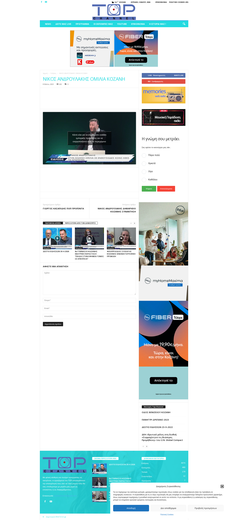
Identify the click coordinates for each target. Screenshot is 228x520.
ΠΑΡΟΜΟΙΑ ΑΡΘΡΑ (53, 223)
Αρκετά (152, 163)
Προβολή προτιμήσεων (206, 508)
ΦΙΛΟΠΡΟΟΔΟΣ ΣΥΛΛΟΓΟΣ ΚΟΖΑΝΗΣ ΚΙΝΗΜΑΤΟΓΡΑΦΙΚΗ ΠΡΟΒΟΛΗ (121, 254)
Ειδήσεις (53, 73)
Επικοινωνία (161, 2)
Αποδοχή (131, 508)
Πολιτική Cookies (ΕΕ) (178, 2)
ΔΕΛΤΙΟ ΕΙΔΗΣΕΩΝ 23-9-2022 (157, 427)
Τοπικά (144, 472)
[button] (222, 486)
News (48, 24)
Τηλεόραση (146, 481)
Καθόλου (152, 179)
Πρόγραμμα (82, 24)
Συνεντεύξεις (147, 476)
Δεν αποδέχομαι (168, 508)
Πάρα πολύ (154, 155)
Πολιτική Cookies (167, 515)
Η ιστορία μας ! (157, 24)
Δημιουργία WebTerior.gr (56, 517)
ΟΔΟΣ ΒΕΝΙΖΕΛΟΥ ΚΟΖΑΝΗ (156, 412)
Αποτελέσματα (166, 189)
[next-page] (134, 223)
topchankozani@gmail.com (65, 496)
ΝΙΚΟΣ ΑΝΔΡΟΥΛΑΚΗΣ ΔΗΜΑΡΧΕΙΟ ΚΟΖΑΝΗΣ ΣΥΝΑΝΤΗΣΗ (117, 210)
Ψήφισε (149, 189)
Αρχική (45, 73)
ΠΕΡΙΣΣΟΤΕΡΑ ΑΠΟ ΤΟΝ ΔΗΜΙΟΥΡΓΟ (80, 223)
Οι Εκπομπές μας (103, 24)
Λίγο (150, 171)
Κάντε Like (178, 75)
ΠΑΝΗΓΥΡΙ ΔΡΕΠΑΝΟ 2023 (155, 419)
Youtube (122, 24)
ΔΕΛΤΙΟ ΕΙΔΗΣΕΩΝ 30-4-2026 (56, 251)
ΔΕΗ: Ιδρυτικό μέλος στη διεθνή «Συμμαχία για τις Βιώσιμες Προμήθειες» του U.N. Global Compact (162, 437)
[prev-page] (131, 223)
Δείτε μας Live (63, 24)
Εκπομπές (146, 468)
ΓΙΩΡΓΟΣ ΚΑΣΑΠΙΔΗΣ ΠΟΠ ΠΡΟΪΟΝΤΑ (63, 208)
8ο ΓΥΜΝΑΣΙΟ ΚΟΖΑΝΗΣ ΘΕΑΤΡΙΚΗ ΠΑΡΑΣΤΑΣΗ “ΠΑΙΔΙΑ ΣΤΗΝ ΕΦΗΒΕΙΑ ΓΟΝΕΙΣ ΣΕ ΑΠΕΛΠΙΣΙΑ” (89, 255)
